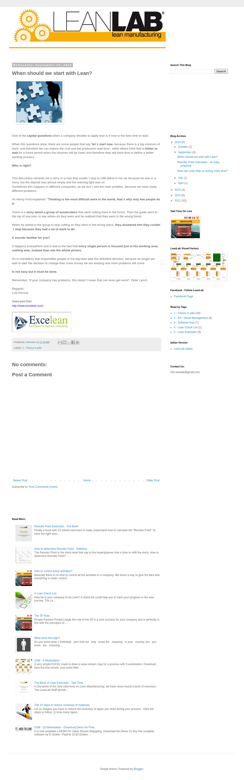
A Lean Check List (45, 593)
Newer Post (20, 480)
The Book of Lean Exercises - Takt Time (58, 682)
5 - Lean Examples (185, 332)
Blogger (138, 769)
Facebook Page (183, 296)
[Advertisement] (66, 503)
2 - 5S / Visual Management (191, 318)
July (181, 177)
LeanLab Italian (183, 348)
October (183, 146)
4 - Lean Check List (186, 327)
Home (87, 480)
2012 (178, 195)
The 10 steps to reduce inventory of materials (62, 705)
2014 (178, 142)
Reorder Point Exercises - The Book (56, 526)
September (185, 152)
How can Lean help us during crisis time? (202, 171)
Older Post (153, 480)
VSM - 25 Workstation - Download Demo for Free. (64, 727)
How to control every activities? (53, 571)
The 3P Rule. (42, 615)
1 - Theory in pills (32, 347)
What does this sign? (47, 638)
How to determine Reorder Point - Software (60, 548)
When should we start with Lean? (197, 157)
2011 (178, 200)
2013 (178, 189)
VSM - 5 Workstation (47, 660)
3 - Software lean (184, 322)
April (181, 183)
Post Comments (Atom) (43, 486)
